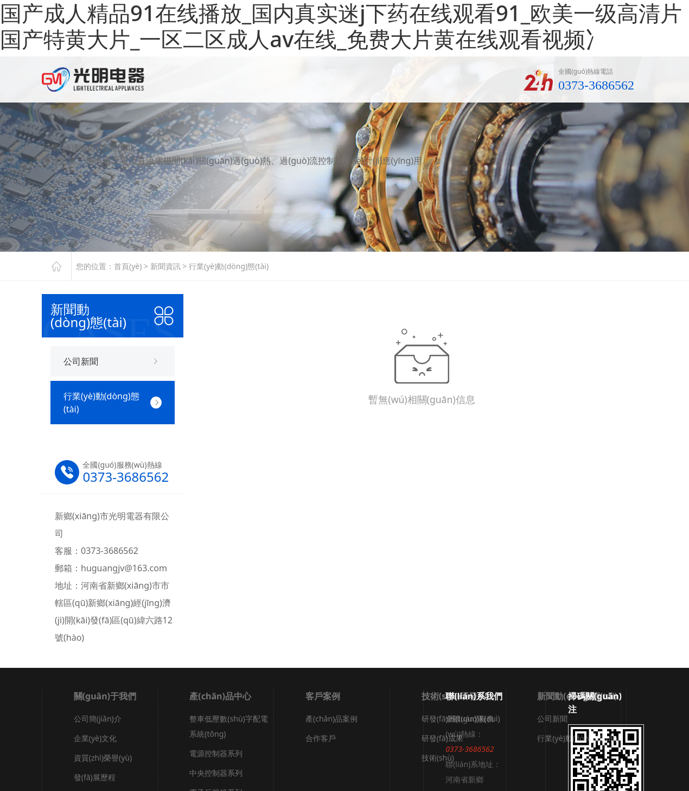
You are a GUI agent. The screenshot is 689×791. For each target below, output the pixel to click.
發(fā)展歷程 (95, 777)
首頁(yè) (128, 266)
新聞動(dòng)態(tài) (577, 696)
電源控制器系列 (216, 753)
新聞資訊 (165, 266)
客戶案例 (322, 696)
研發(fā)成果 (442, 738)
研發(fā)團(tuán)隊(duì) (461, 718)
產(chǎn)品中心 (220, 696)
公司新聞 (552, 718)
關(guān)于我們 (105, 696)
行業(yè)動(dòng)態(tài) (229, 266)
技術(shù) (438, 757)
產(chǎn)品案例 (331, 718)
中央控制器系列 (216, 773)
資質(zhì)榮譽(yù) (103, 757)
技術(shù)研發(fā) (457, 696)
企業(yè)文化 (95, 738)
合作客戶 (320, 738)
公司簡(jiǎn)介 (98, 718)
